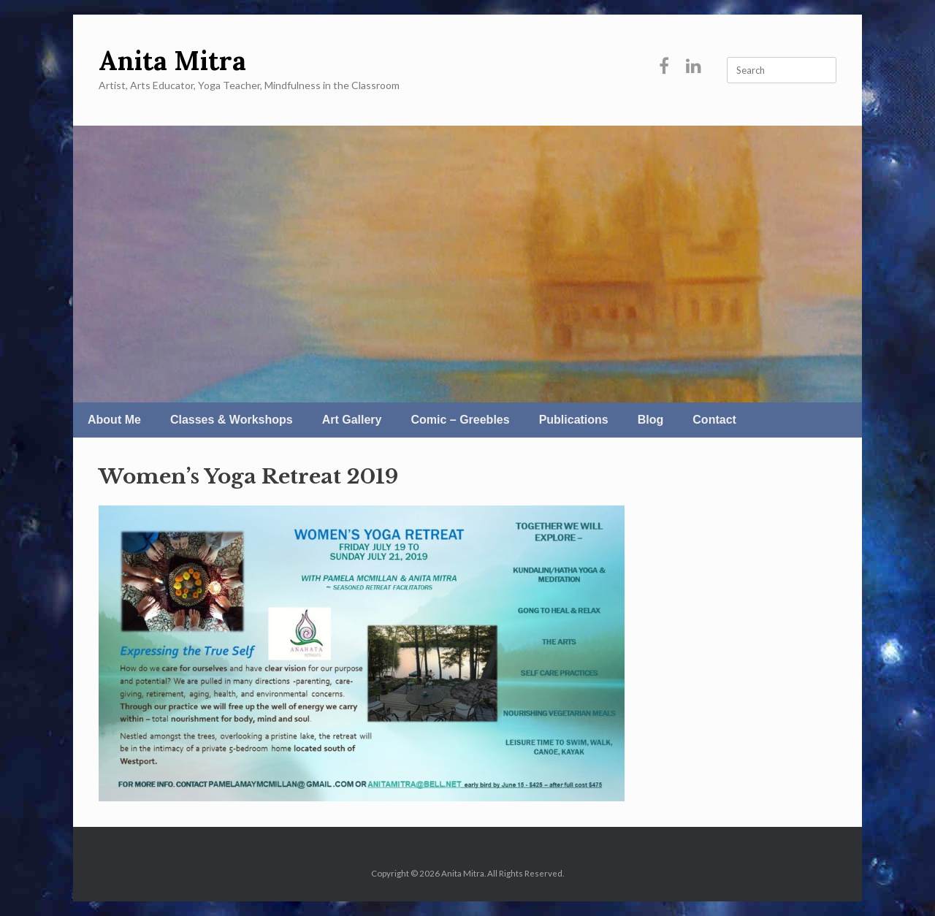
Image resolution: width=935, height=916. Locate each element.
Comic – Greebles (460, 419)
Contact (714, 419)
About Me (114, 419)
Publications (573, 419)
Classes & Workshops (231, 419)
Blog (651, 419)
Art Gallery (352, 419)
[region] (467, 264)
